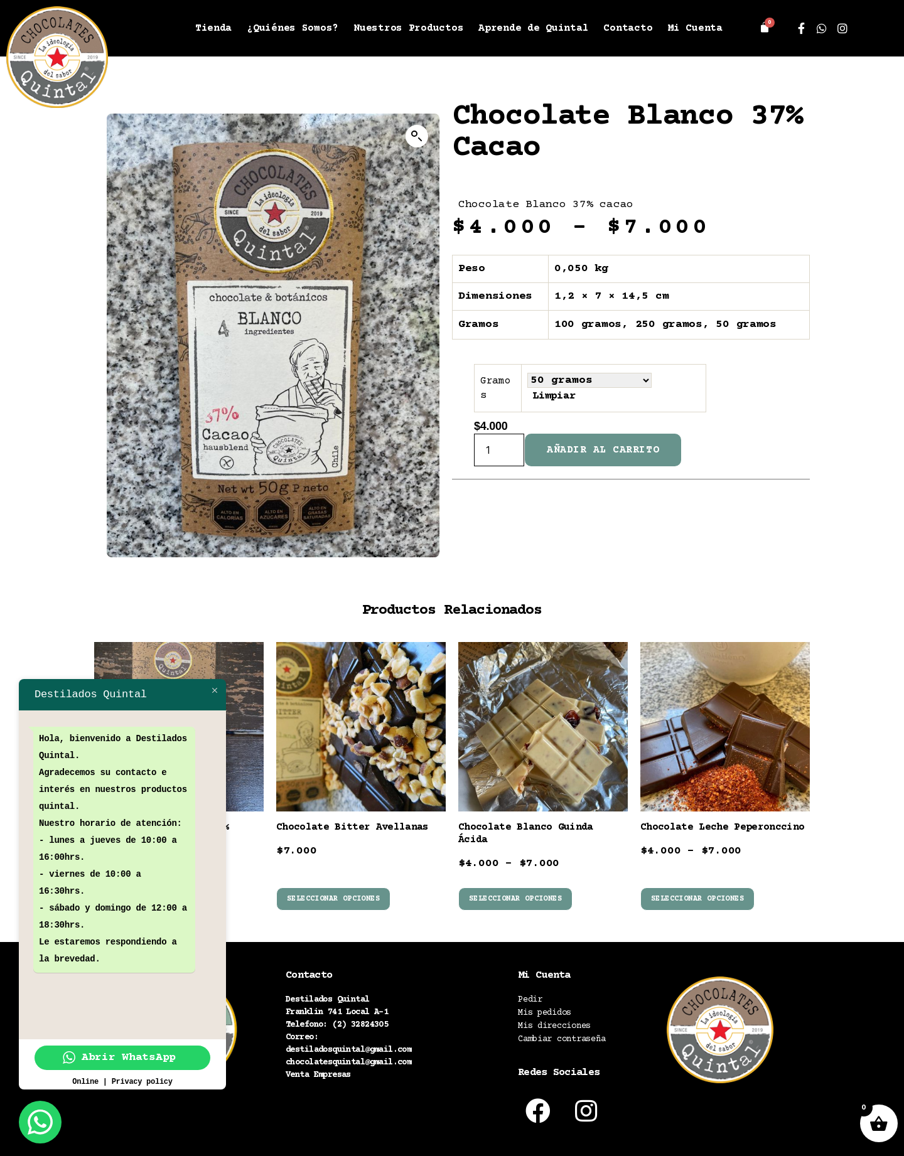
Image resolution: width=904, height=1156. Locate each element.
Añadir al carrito (603, 450)
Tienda (213, 28)
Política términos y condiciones (363, 1116)
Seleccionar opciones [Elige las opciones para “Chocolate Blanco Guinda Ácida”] (515, 899)
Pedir (530, 1000)
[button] (417, 136)
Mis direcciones (554, 1026)
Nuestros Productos (408, 28)
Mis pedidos (544, 1013)
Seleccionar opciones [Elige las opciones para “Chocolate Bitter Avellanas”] (333, 899)
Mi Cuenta (695, 28)
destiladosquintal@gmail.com (348, 1050)
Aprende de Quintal (533, 28)
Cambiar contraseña (561, 1039)
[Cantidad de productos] (499, 450)
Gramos (495, 387)
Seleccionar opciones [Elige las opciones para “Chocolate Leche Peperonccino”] (697, 899)
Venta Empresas (318, 1075)
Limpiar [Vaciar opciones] (554, 396)
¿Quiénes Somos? (292, 28)
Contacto (627, 28)
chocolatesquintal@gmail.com (348, 1062)
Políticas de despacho (336, 1100)
